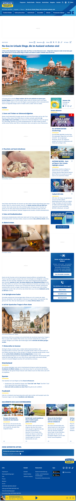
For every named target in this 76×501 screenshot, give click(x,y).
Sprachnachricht (62, 297)
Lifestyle (48, 12)
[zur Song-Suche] (70, 498)
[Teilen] (71, 106)
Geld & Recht (30, 12)
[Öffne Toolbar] (70, 42)
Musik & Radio (30, 2)
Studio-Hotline (27, 474)
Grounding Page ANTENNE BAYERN (11, 493)
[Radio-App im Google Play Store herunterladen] (56, 475)
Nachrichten (45, 2)
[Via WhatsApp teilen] (58, 42)
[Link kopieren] (61, 42)
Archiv (3, 483)
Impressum (5, 471)
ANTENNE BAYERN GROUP (9, 486)
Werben (4, 481)
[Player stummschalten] (67, 498)
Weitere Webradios (58, 497)
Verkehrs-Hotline (28, 476)
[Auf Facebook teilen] (51, 42)
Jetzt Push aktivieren (62, 227)
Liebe (68, 12)
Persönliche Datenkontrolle (42, 478)
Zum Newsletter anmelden (62, 274)
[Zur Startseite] (69, 463)
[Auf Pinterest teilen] (56, 42)
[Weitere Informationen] (73, 498)
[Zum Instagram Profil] (66, 468)
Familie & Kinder (7, 12)
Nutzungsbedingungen (8, 474)
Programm (23, 2)
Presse (3, 478)
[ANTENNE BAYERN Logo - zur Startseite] (7, 4)
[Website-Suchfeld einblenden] (62, 2)
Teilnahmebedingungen (8, 490)
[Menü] (70, 2)
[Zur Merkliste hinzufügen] (32, 42)
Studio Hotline (62, 289)
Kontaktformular (62, 294)
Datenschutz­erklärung (41, 471)
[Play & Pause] (63, 106)
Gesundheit (40, 12)
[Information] (68, 106)
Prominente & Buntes (58, 12)
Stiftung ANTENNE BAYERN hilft (10, 488)
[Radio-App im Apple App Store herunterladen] (56, 472)
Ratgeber (52, 2)
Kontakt (58, 2)
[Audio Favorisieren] (7, 498)
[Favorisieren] (65, 106)
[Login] (65, 2)
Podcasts (38, 2)
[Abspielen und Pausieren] (37, 497)
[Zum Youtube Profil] (69, 468)
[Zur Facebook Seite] (63, 468)
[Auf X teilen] (53, 42)
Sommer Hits (66, 100)
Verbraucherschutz (20, 12)
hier (12, 357)
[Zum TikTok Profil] (72, 468)
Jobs (3, 476)
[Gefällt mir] (40, 42)
